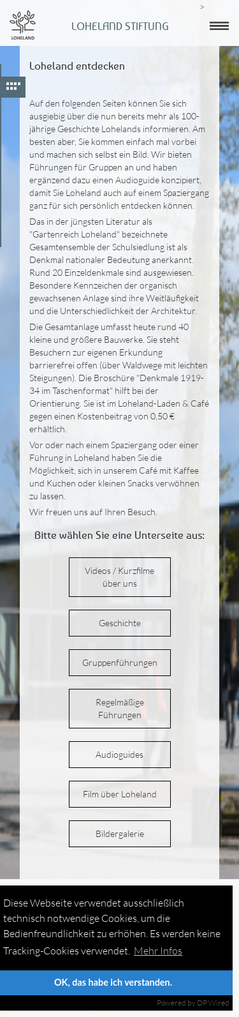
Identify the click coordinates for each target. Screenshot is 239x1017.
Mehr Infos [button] (158, 950)
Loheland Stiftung (119, 26)
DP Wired (213, 1002)
